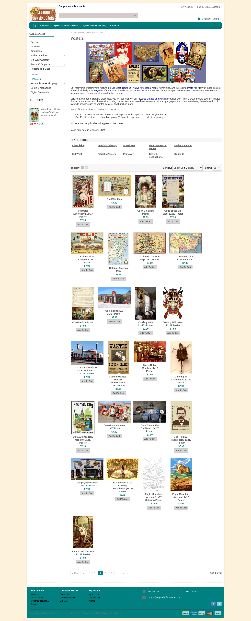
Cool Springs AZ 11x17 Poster (114, 312)
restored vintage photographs (153, 98)
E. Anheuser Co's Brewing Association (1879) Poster (122, 487)
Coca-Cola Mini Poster (145, 212)
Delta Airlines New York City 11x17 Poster (83, 440)
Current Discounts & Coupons (40, 601)
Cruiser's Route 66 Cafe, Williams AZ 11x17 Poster (87, 370)
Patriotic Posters (107, 154)
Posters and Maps (40, 68)
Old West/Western (40, 60)
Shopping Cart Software (111, 613)
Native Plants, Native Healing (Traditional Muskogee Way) (50, 112)
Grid (82, 167)
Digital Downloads (40, 92)
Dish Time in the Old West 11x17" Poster (150, 428)
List (86, 167)
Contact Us (115, 25)
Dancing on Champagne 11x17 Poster (181, 379)
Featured (35, 46)
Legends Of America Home (65, 25)
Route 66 (127, 88)
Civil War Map (114, 199)
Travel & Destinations (156, 155)
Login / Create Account (208, 7)
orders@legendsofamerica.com (164, 597)
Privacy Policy (37, 597)
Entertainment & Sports (158, 147)
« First (75, 573)
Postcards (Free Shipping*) (44, 83)
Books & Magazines (41, 88)
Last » (125, 573)
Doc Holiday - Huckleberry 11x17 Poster (181, 440)
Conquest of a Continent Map (185, 258)
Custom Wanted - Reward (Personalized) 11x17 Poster (118, 381)
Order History (94, 597)
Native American (39, 55)
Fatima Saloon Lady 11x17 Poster (83, 553)
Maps (35, 74)
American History (107, 145)
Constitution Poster (83, 322)
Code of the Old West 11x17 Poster (173, 212)
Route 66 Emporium (41, 64)
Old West (116, 88)
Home (73, 33)
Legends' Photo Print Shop (94, 25)
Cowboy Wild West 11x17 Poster (173, 324)
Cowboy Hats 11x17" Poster (145, 324)
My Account (94, 594)
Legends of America (104, 90)
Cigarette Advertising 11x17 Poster (83, 213)
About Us (44, 25)
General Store (140, 90)
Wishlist (92, 601)
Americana (36, 51)
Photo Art (192, 88)
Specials (35, 42)
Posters (36, 79)
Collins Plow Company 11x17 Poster (87, 259)
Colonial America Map (118, 269)
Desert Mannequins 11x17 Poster (114, 427)
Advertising (78, 145)
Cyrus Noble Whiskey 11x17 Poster (150, 368)
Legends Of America (71, 613)
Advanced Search (67, 597)
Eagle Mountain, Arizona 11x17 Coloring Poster (154, 497)
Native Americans (142, 88)
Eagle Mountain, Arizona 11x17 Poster (181, 497)
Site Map (64, 601)
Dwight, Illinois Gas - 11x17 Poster (87, 484)
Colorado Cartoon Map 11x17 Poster (150, 258)
